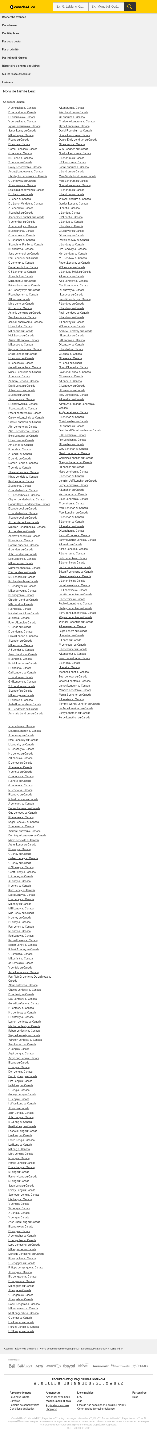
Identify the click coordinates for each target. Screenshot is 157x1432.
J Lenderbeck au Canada (22, 517)
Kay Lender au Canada (21, 481)
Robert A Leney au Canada (23, 949)
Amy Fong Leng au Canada (23, 1058)
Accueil (8, 1349)
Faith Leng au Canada (20, 1085)
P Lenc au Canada (18, 139)
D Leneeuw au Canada (72, 390)
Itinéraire (7, 82)
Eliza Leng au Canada (20, 1081)
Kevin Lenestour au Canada (74, 658)
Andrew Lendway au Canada (75, 331)
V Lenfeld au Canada (20, 967)
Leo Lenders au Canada (22, 559)
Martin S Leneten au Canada (75, 695)
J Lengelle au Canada (20, 1299)
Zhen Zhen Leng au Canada (24, 1222)
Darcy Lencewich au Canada (24, 167)
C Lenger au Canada (20, 1318)
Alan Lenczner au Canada (22, 426)
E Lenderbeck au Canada (22, 508)
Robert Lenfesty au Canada (24, 1031)
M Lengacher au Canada (22, 1249)
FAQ (79, 1397)
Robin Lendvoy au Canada (74, 313)
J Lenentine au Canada (72, 581)
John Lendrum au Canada (74, 167)
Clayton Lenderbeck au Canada (26, 499)
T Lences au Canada (20, 162)
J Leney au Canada (19, 881)
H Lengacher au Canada (22, 1240)
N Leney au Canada (19, 917)
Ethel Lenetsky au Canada (23, 740)
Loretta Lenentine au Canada (75, 594)
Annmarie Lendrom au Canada (25, 713)
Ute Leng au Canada (20, 1199)
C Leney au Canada (19, 854)
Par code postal (11, 41)
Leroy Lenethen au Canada (74, 713)
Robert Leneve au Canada (23, 799)
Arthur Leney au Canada (22, 844)
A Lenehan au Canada (71, 399)
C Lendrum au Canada (72, 117)
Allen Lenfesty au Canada (22, 985)
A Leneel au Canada (70, 381)
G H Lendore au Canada (22, 681)
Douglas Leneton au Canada (24, 731)
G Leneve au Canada (20, 785)
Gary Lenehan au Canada (73, 449)
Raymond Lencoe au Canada (24, 349)
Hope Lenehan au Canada (73, 471)
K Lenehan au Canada (71, 490)
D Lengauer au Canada (21, 1281)
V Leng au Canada (18, 1204)
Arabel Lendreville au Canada (24, 704)
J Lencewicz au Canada (22, 185)
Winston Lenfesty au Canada (25, 1040)
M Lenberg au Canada (20, 135)
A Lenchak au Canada (20, 208)
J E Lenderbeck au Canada (23, 522)
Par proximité (10, 49)
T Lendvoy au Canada (71, 322)
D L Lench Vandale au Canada (25, 203)
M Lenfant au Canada (20, 958)
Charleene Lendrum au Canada (76, 121)
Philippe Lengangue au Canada (25, 1267)
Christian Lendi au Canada (23, 600)
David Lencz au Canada (21, 386)
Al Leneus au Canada (20, 758)
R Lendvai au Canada (71, 226)
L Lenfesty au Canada (20, 1017)
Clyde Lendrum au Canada (74, 126)
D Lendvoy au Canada (71, 290)
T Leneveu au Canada (21, 826)
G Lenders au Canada (20, 549)
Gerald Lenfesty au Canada (23, 1003)
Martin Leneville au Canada (23, 840)
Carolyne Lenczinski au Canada (26, 417)
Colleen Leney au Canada (23, 858)
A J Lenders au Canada (21, 531)
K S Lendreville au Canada (23, 709)
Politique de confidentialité (24, 1405)
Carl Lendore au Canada (22, 672)
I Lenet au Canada (69, 667)
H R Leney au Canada (20, 876)
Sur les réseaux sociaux (16, 74)
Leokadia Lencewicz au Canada (26, 190)
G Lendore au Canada (20, 677)
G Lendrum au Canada (72, 144)
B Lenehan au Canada (71, 417)
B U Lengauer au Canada (22, 1276)
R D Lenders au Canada (21, 577)
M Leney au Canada (19, 904)
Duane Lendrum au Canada (74, 135)
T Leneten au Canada (71, 699)
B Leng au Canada (18, 1062)
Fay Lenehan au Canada (72, 440)
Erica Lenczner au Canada (23, 436)
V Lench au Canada (19, 199)
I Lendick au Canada (19, 609)
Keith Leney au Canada (21, 890)
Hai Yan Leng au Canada (22, 1103)
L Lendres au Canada (20, 700)
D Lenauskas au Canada (22, 112)
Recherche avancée (14, 17)
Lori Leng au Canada (20, 1144)
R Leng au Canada (18, 1172)
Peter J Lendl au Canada (22, 622)
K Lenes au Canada (70, 640)
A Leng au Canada (18, 1049)
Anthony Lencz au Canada (23, 381)
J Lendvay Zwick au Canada (75, 272)
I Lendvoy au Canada (71, 294)
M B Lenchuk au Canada (22, 281)
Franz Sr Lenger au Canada (23, 1327)
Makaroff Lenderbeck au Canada (26, 527)
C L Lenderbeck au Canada (24, 495)
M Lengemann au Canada (23, 1308)
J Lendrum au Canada (71, 158)
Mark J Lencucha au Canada (24, 372)
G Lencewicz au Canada (22, 181)
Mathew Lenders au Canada (24, 568)
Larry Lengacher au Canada (24, 1245)
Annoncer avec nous (58, 1397)
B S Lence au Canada (20, 158)
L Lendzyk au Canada (71, 349)
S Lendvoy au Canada (71, 317)
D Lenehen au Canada (71, 531)
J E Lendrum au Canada (72, 162)
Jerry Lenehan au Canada (73, 485)
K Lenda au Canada (19, 449)
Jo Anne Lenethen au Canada (76, 708)
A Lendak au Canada (20, 454)
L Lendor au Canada (19, 668)
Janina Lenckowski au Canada (25, 322)
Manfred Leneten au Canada (75, 690)
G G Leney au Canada (20, 867)
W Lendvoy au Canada (72, 326)
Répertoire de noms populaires (21, 66)
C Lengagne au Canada (21, 1263)
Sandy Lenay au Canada (22, 130)
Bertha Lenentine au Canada (75, 567)
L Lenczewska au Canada (22, 404)
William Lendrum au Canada (75, 199)
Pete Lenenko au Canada (73, 558)
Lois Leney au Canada (21, 899)
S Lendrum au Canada (71, 194)
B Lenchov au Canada (20, 249)
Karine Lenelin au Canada (73, 549)
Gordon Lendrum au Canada (75, 153)
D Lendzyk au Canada (71, 344)
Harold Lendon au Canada (23, 636)
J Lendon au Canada (20, 640)
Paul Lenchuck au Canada (23, 258)
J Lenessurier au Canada (73, 649)
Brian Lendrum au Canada (73, 112)
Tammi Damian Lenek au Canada (77, 540)
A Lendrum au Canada (71, 108)
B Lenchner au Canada (21, 231)
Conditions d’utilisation (22, 1409)
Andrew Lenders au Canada (24, 536)
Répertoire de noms (25, 1349)
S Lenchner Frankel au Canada (25, 244)
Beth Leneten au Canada (73, 676)
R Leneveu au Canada (20, 817)
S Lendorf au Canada (20, 691)
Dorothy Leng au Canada (22, 1076)
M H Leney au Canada (20, 908)
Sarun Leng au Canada (21, 1185)
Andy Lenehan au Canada (73, 412)
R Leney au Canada (19, 931)
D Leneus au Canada (20, 762)
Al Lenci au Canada (19, 299)
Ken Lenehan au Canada (73, 494)
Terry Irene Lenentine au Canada (77, 613)
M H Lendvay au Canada (73, 258)
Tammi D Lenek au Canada (74, 535)
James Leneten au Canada (74, 685)
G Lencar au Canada (20, 153)
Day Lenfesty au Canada (22, 999)
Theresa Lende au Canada (23, 472)
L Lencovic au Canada (21, 358)
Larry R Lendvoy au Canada (74, 299)
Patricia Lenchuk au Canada (24, 285)
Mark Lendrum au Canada (73, 181)
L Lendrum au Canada (71, 171)
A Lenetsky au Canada (21, 735)
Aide (79, 1401)
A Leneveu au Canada (21, 803)
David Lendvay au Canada (74, 240)
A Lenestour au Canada (72, 654)
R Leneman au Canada (72, 553)
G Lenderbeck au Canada (22, 513)
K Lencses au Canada (20, 363)
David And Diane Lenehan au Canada (80, 430)
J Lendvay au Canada (71, 244)
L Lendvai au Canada (71, 222)
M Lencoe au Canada (20, 344)
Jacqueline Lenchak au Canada (26, 217)
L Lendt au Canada (69, 212)
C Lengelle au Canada (20, 1295)
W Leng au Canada (19, 1208)
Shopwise (51, 1409)
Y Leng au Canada (18, 1217)
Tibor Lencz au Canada (21, 399)
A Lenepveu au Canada (72, 626)
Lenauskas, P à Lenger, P (94, 1349)
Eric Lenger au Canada (21, 1322)
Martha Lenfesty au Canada (24, 1026)
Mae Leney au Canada (21, 913)
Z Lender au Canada (19, 486)
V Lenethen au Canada (21, 726)
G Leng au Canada (18, 1090)
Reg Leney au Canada (20, 936)
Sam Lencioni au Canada (22, 317)
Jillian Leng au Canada (20, 1113)
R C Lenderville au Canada (23, 581)
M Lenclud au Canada (20, 331)
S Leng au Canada (18, 1181)
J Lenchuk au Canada (20, 276)
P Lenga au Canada (19, 1231)
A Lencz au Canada (19, 376)
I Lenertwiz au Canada (71, 635)
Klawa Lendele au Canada (23, 477)
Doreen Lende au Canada (23, 463)
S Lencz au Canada (19, 395)
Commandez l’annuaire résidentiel (96, 1409)
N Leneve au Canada (20, 790)
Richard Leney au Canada (22, 940)
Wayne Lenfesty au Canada (24, 1035)
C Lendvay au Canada (71, 231)
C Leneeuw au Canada (72, 386)
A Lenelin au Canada (70, 544)
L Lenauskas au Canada (21, 117)
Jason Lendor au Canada (22, 654)
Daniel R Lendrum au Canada (75, 130)
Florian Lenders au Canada (23, 545)
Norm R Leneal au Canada (73, 367)
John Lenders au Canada (22, 554)
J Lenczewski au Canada (22, 408)
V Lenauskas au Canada (22, 121)
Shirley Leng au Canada (21, 1190)
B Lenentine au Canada (72, 562)
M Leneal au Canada (70, 363)
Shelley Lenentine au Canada (75, 608)
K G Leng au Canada (20, 1122)
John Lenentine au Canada (74, 585)
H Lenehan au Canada (71, 467)
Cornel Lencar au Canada (22, 149)
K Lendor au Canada (20, 659)
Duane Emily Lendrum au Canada (78, 139)
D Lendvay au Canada (71, 235)
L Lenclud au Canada (20, 326)
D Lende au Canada (19, 458)
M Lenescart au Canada (72, 645)
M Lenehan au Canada (71, 503)
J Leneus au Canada (20, 767)
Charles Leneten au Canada (74, 681)
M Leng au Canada (19, 1149)
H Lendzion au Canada (71, 335)
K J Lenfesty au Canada (22, 1012)
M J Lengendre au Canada (23, 1313)
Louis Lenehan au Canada (73, 499)
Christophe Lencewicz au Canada (27, 176)
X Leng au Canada (18, 1213)
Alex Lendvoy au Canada (73, 281)
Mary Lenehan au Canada (73, 512)
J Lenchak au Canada (20, 212)
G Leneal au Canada (70, 358)
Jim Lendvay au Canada (72, 249)
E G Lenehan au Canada (72, 435)
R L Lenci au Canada (20, 308)
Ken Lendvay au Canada (73, 253)
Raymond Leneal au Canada (75, 372)
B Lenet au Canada (69, 663)
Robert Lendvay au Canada (74, 262)
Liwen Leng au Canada (21, 1140)
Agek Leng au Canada (20, 1053)
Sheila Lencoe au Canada (22, 354)
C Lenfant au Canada (20, 954)
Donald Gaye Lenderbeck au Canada (29, 504)
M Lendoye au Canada (21, 695)
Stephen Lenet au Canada (74, 672)
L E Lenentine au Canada (73, 590)
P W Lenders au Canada (22, 572)
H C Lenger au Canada (21, 1331)
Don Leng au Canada (20, 1071)
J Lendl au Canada (18, 618)
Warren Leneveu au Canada (24, 831)
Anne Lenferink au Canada (23, 972)
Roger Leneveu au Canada (23, 822)
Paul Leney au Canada (21, 926)
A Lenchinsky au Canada (22, 226)
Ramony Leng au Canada (22, 1176)
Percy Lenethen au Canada (74, 717)
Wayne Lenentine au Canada (75, 617)
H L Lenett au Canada (20, 753)
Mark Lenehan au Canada (73, 508)
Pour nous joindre (19, 1397)
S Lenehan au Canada (71, 521)
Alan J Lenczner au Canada (23, 431)
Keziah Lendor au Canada (22, 663)
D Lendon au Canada (20, 631)
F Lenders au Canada (20, 540)
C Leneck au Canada (71, 376)
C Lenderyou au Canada (22, 586)
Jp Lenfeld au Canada (20, 963)
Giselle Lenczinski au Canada (24, 422)
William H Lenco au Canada (23, 340)
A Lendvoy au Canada (71, 276)
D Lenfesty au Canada (21, 994)
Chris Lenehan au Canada (73, 421)
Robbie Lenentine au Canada (75, 603)
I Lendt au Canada (69, 208)
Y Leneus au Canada (20, 772)
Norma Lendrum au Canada (74, 185)
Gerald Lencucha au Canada (24, 367)
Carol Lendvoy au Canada (73, 285)
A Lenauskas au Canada (22, 108)
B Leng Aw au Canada (20, 1226)
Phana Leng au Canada (21, 1167)
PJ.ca (135, 1397)
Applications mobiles (57, 1405)
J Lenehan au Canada (71, 476)
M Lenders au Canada (20, 563)
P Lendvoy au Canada (71, 303)
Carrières (15, 1401)
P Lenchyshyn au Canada (23, 294)
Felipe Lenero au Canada (73, 631)
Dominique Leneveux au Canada (27, 835)
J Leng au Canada (18, 1108)
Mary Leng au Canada (20, 1154)
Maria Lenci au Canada (21, 303)
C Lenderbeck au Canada (22, 490)
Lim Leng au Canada (20, 1135)
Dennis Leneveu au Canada (24, 808)
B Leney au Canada (19, 849)
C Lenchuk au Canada (21, 262)
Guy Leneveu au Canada (22, 813)
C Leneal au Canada (70, 354)
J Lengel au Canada (19, 1290)
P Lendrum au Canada (71, 190)
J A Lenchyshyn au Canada (24, 290)
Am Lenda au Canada (20, 445)
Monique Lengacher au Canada (26, 1254)
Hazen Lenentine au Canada (75, 576)
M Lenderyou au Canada (22, 590)
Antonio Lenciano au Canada (24, 313)
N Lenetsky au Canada (21, 749)
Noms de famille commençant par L (59, 1349)
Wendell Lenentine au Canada (76, 622)
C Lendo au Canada (19, 627)
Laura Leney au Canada (21, 895)
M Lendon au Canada (20, 645)
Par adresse (9, 25)
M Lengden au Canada (21, 1286)
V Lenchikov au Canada (21, 222)
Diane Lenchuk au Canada (23, 267)
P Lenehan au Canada (71, 517)
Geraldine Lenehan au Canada (76, 458)
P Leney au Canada (19, 922)
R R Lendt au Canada (70, 217)
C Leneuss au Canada (20, 776)
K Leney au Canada (19, 886)
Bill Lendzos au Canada (72, 340)
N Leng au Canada (18, 1158)
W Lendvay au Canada (72, 267)
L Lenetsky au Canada (21, 744)
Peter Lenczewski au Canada (24, 413)
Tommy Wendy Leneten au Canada (79, 704)
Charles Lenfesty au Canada (24, 990)
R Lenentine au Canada (72, 599)
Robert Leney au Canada (22, 945)
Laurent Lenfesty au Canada (24, 1021)
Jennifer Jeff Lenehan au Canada (78, 481)
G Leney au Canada (19, 863)
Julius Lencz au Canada (21, 390)
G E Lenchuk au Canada (22, 272)
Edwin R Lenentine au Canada (76, 571)
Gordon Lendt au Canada (73, 203)
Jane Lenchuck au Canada (23, 253)
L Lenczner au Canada (21, 440)
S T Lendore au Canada (21, 686)
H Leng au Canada (18, 1099)
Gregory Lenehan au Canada (75, 462)
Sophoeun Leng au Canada (23, 1195)
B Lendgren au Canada (21, 595)
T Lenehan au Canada (71, 526)
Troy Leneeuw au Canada (73, 395)
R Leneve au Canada (20, 794)
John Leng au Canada (20, 1117)
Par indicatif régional (14, 58)
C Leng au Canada (18, 1067)
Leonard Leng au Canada (22, 1131)
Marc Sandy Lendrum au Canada (77, 176)
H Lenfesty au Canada (21, 1008)
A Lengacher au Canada (22, 1235)
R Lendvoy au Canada (71, 308)
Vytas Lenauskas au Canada (24, 126)
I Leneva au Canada (19, 781)
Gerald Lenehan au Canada (74, 453)
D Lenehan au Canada (71, 426)
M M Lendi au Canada (20, 604)
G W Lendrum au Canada (73, 149)
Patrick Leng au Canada (21, 1163)
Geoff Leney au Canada (22, 872)
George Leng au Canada (22, 1094)
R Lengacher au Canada (22, 1258)
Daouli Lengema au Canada (24, 1304)
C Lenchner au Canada (21, 235)
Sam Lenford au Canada (22, 1044)
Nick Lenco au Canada (21, 335)
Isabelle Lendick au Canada (23, 613)
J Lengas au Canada (20, 1272)
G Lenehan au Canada (71, 444)
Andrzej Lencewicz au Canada (25, 171)
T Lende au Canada (19, 467)
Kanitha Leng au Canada (22, 1126)
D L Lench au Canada (20, 194)
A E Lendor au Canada (21, 650)
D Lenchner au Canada (21, 240)
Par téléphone (10, 33)
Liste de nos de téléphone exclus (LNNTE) (101, 1405)
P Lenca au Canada (19, 144)
